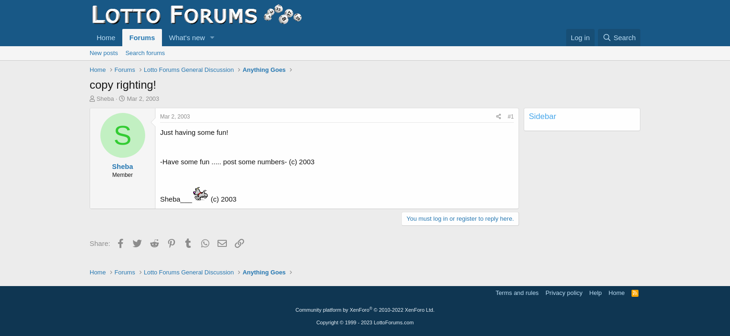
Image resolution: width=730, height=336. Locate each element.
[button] (212, 37)
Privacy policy (564, 292)
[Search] (619, 37)
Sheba (105, 98)
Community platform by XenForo (365, 310)
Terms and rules (517, 292)
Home (106, 38)
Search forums (145, 52)
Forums (142, 38)
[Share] (499, 117)
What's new (187, 38)
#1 (511, 116)
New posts (104, 52)
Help (596, 292)
